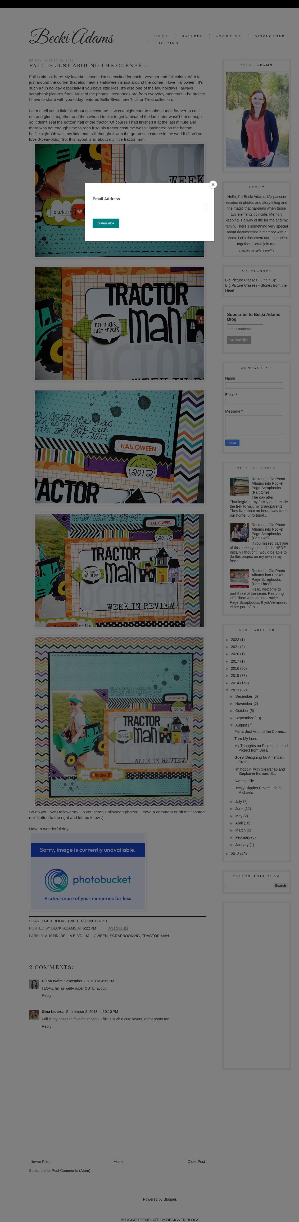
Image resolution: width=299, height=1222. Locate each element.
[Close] (213, 184)
